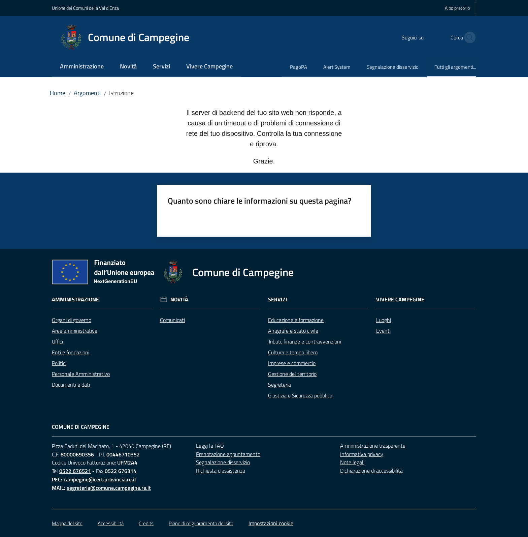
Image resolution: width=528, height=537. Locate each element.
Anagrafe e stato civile (293, 331)
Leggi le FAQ (210, 446)
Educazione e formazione (296, 320)
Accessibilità (111, 523)
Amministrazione (75, 299)
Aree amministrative (74, 331)
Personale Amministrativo (81, 374)
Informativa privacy (361, 454)
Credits (146, 523)
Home (57, 92)
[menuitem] (82, 67)
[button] (468, 37)
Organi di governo (71, 320)
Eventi (383, 331)
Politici (59, 363)
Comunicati (172, 320)
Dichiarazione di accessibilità (371, 471)
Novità (179, 299)
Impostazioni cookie (271, 523)
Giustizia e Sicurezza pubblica (300, 395)
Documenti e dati (71, 385)
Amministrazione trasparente (372, 446)
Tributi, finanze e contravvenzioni (304, 341)
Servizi (277, 299)
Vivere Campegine (400, 299)
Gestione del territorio (292, 374)
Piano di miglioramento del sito (201, 523)
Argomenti (87, 92)
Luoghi (383, 320)
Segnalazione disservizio (223, 462)
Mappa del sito (67, 523)
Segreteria (279, 385)
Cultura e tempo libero (293, 352)
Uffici (57, 341)
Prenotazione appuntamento (228, 454)
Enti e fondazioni (70, 352)
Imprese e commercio (292, 363)
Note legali (352, 462)
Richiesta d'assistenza (220, 471)
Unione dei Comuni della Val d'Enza (85, 7)
